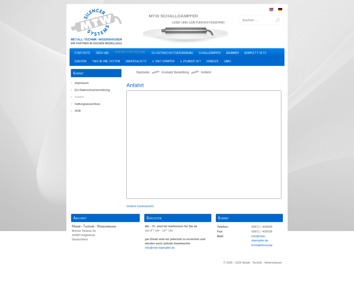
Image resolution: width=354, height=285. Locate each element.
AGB (78, 110)
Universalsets (136, 61)
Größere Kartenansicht (140, 206)
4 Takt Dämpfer (163, 61)
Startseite (82, 53)
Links (227, 61)
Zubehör (80, 61)
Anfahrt (79, 97)
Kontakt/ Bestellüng (130, 52)
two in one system (106, 61)
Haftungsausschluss (87, 104)
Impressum (82, 83)
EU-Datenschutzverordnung (172, 53)
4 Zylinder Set (190, 61)
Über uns (102, 53)
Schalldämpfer (210, 53)
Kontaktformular (262, 245)
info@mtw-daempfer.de (160, 247)
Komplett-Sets (255, 53)
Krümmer (232, 53)
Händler (212, 61)
